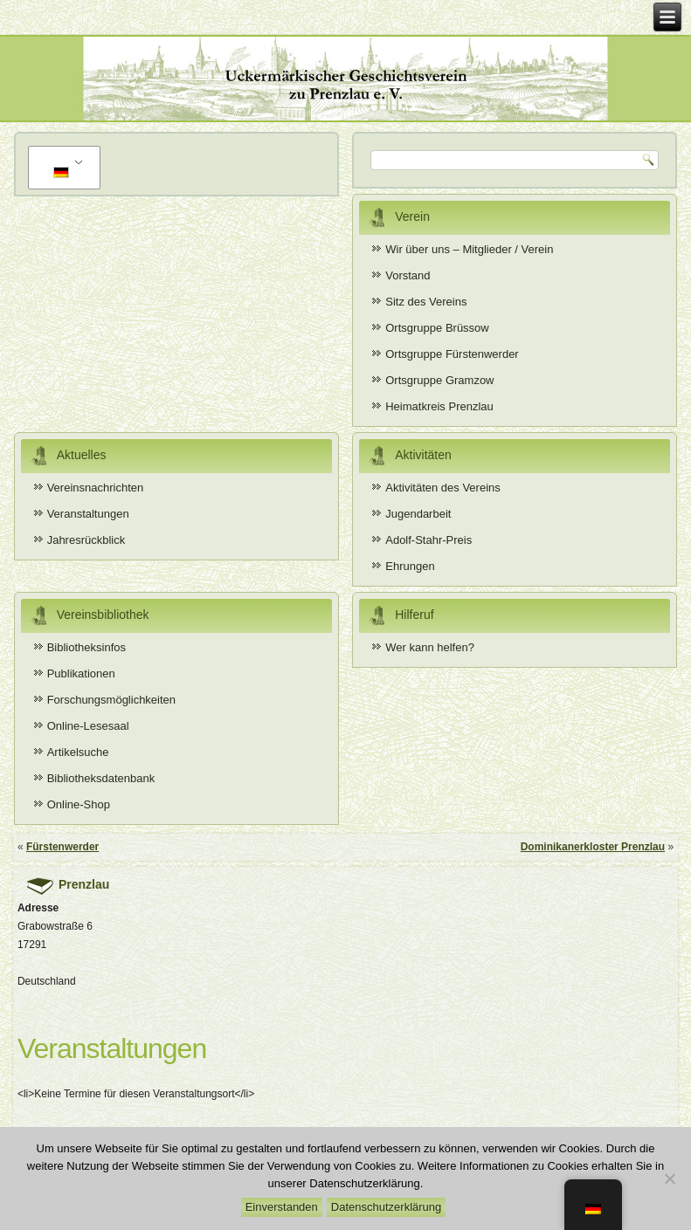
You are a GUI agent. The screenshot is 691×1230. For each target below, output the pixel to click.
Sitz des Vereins (425, 301)
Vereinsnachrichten (95, 487)
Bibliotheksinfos (86, 647)
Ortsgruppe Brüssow (437, 327)
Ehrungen (409, 566)
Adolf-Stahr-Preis (428, 539)
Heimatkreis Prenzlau (439, 406)
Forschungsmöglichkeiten (111, 699)
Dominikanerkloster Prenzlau (593, 847)
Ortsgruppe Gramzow (439, 380)
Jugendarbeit (418, 513)
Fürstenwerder (62, 847)
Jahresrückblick (86, 539)
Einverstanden (281, 1206)
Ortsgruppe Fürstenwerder (451, 354)
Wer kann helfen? (429, 647)
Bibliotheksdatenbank (101, 778)
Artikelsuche (78, 752)
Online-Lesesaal (88, 725)
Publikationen (81, 673)
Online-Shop (78, 804)
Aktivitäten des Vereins (443, 487)
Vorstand (407, 275)
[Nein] (669, 1178)
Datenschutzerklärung (386, 1206)
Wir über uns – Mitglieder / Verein (469, 249)
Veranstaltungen (88, 513)
